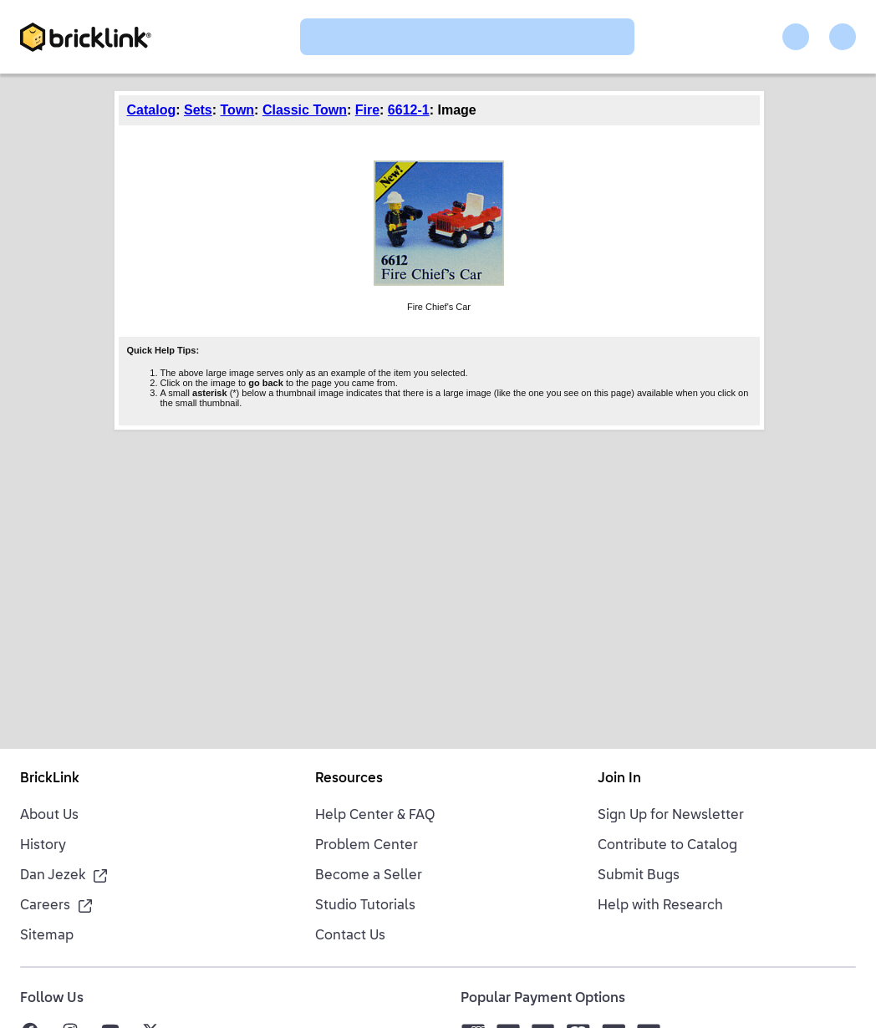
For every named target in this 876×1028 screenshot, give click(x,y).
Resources (349, 779)
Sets (198, 110)
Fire (367, 110)
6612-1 (409, 110)
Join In (619, 779)
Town (238, 110)
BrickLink (49, 779)
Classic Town (304, 110)
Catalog (151, 110)
